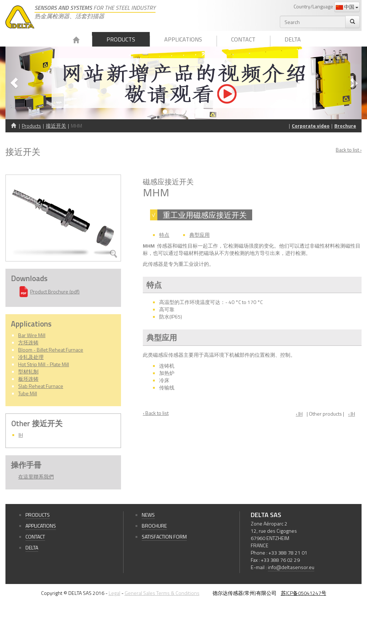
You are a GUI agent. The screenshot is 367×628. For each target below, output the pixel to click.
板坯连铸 (28, 379)
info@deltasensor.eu (291, 567)
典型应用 (199, 235)
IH (21, 435)
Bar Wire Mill (31, 335)
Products (120, 39)
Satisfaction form (164, 536)
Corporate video (311, 125)
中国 (347, 7)
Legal (114, 593)
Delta (293, 39)
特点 (164, 235)
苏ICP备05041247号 (303, 593)
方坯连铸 (28, 342)
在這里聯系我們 (36, 476)
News (148, 515)
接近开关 (56, 125)
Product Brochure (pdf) (55, 291)
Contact (243, 39)
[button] (32, 83)
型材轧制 (28, 371)
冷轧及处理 (31, 357)
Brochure (345, 125)
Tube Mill (27, 393)
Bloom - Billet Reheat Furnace (50, 349)
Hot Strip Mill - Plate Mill (43, 364)
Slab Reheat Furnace (40, 386)
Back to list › (349, 149)
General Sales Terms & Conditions (162, 593)
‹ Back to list (156, 413)
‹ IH (299, 413)
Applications (183, 39)
